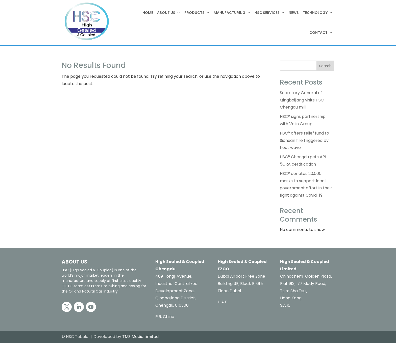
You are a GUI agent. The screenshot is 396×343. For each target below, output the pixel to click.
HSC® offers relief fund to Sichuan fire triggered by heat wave (304, 140)
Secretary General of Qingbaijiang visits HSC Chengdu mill (302, 100)
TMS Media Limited (140, 336)
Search (325, 65)
